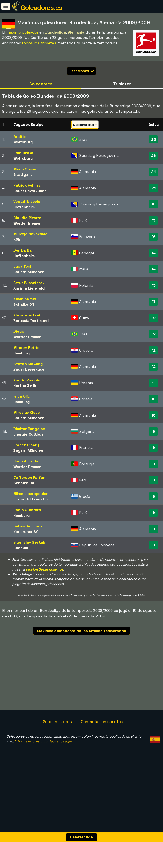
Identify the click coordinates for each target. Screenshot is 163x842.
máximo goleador (22, 32)
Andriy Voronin (26, 380)
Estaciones (82, 71)
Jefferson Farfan (29, 477)
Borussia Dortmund (31, 320)
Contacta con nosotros (102, 731)
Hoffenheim (24, 206)
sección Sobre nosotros (44, 569)
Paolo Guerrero (27, 509)
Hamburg (21, 353)
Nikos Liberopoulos (30, 493)
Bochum (20, 547)
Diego (18, 331)
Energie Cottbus (28, 434)
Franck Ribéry (26, 445)
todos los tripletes (39, 43)
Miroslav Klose (26, 412)
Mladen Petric (26, 347)
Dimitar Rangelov (29, 428)
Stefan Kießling (28, 363)
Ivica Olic (21, 396)
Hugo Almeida (25, 461)
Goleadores (40, 84)
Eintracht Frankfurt (31, 499)
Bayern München (29, 271)
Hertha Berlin (25, 385)
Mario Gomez (25, 169)
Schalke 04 (23, 304)
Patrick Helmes (27, 185)
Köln (17, 239)
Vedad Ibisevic (26, 201)
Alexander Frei (26, 315)
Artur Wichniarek (28, 282)
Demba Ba (22, 250)
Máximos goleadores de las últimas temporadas (81, 630)
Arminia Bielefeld (29, 288)
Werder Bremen (27, 223)
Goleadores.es (41, 7)
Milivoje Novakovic (30, 233)
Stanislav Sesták (29, 542)
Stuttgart (22, 174)
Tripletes (122, 84)
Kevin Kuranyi (26, 298)
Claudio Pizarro (27, 217)
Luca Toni (22, 266)
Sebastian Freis (28, 526)
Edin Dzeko (23, 152)
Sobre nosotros (57, 731)
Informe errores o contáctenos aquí (43, 751)
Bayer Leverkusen (29, 190)
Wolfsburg (23, 141)
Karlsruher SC (26, 531)
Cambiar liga (81, 837)
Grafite (19, 136)
